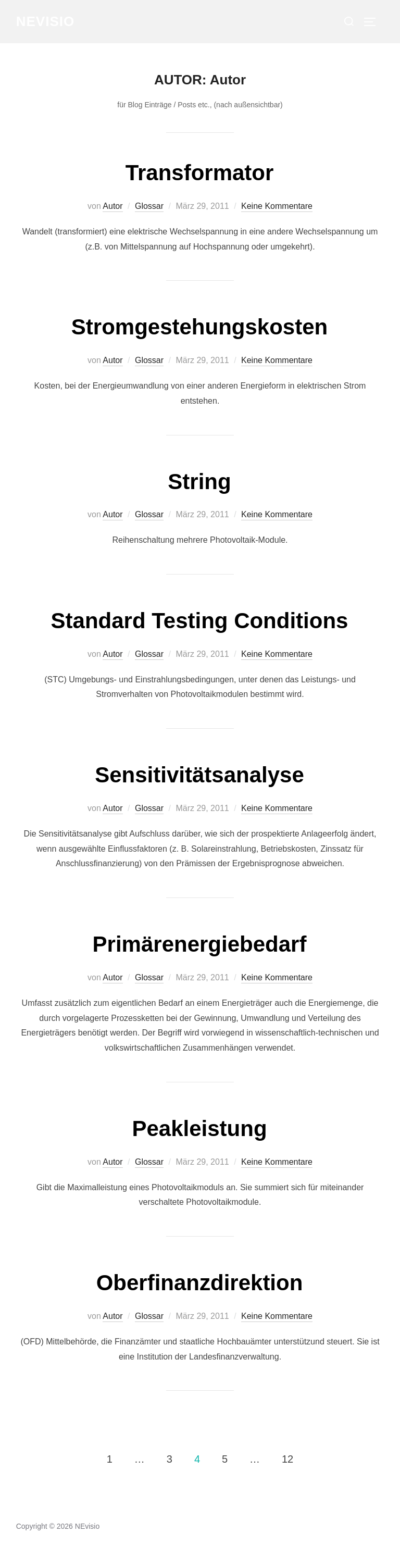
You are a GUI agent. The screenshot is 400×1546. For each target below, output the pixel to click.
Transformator (200, 172)
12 (287, 1458)
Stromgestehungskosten (199, 327)
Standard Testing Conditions (199, 620)
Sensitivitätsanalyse (199, 775)
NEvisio (45, 21)
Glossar (149, 206)
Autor (112, 206)
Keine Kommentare (276, 206)
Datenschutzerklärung (51, 1515)
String (199, 481)
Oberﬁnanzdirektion (199, 1282)
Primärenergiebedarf (200, 944)
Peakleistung (199, 1128)
